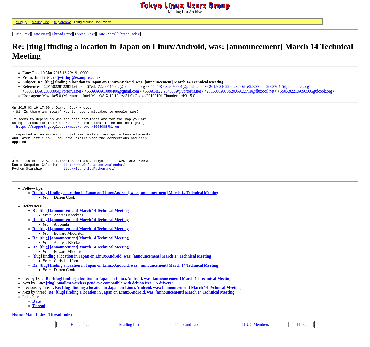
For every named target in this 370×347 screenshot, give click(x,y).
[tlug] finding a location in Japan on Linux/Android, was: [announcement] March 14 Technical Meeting (121, 270)
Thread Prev (61, 34)
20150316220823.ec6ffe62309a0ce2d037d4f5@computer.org (259, 86)
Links (301, 339)
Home (17, 329)
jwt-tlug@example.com (78, 77)
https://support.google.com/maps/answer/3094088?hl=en (67, 131)
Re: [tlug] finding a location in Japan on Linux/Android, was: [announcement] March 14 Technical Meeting (125, 207)
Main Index (35, 329)
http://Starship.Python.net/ (88, 181)
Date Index (106, 34)
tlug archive (62, 22)
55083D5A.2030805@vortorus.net (53, 91)
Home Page (80, 339)
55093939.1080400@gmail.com (113, 91)
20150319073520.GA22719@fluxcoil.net (240, 91)
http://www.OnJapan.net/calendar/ (93, 176)
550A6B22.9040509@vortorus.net (173, 91)
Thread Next (84, 34)
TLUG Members (255, 339)
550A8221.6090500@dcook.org (306, 91)
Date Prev (21, 34)
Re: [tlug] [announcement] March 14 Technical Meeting (80, 225)
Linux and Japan (188, 339)
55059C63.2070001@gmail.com (176, 86)
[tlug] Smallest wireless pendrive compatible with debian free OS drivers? (109, 297)
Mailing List (40, 22)
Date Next (40, 34)
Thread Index (129, 34)
